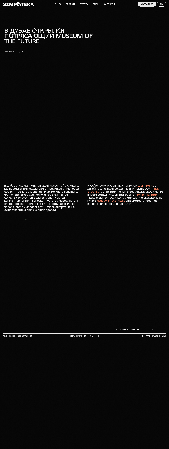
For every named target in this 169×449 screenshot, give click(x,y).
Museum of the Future (111, 200)
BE (145, 440)
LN (152, 440)
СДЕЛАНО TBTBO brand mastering (84, 446)
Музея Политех (147, 194)
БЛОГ (95, 4)
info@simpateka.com (127, 440)
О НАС (58, 4)
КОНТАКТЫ (109, 4)
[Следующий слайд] (163, 275)
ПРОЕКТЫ (71, 4)
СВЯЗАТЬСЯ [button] (147, 4)
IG (165, 440)
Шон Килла (145, 185)
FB (159, 440)
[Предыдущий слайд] (5, 275)
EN (161, 4)
